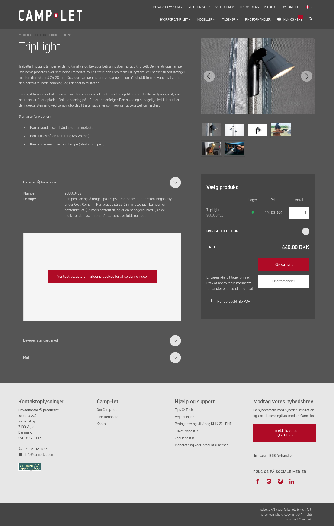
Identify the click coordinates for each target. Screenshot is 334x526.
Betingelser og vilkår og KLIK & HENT (203, 424)
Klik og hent (284, 265)
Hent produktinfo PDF (229, 302)
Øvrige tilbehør (258, 231)
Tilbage (27, 35)
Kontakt (103, 424)
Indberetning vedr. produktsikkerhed (201, 445)
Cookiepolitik (184, 438)
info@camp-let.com (39, 455)
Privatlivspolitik (186, 431)
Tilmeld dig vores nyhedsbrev (284, 433)
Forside (53, 35)
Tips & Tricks (184, 410)
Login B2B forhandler (276, 456)
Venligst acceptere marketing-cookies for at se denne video (102, 277)
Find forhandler (283, 281)
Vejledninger (184, 417)
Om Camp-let (107, 410)
